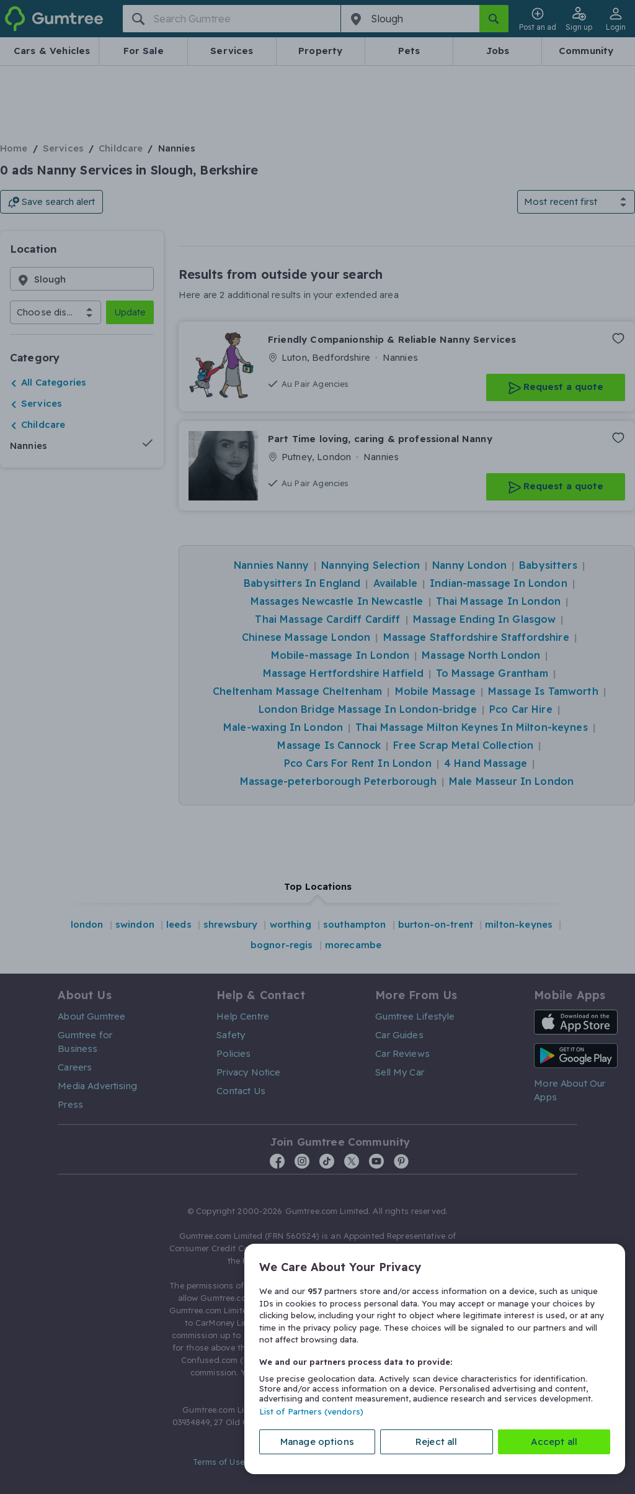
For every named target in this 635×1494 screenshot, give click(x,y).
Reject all (436, 1441)
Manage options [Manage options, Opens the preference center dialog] (317, 1441)
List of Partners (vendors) (311, 1411)
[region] (434, 1359)
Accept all (554, 1441)
